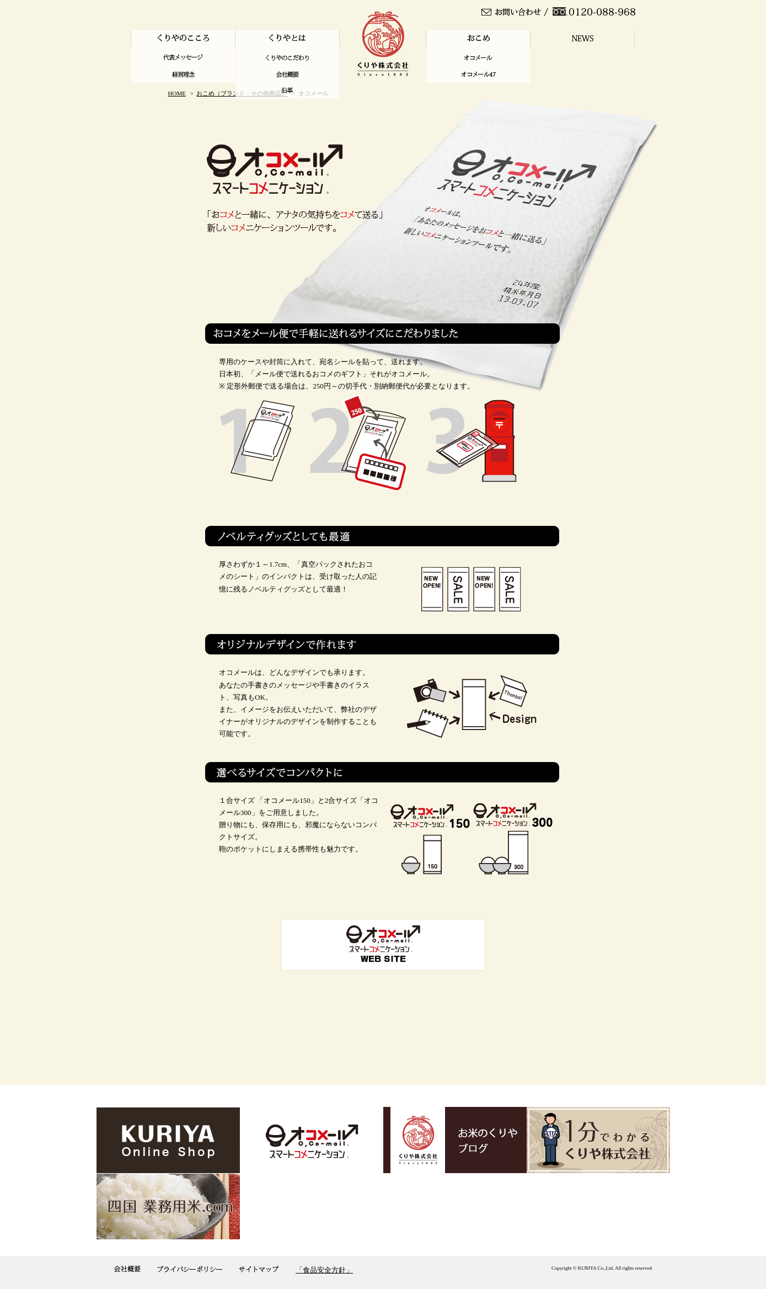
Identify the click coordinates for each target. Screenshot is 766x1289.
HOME (177, 93)
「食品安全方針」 (324, 1270)
